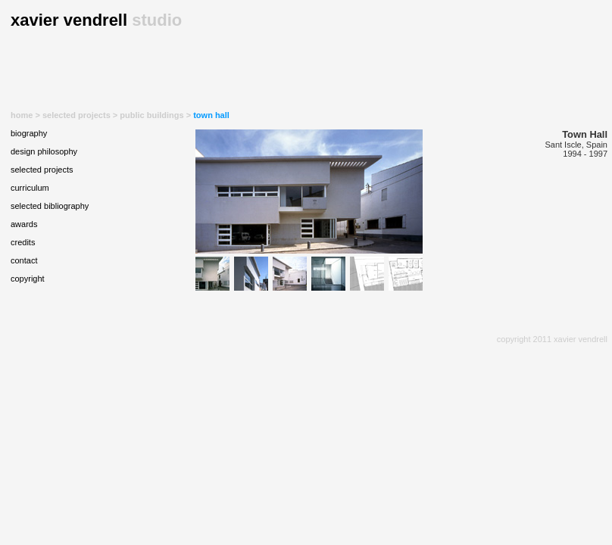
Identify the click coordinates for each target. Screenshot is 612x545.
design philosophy (44, 151)
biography (29, 133)
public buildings (151, 115)
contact (24, 260)
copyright (28, 278)
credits (23, 242)
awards (24, 224)
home (22, 115)
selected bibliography (50, 205)
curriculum (30, 187)
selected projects (76, 115)
